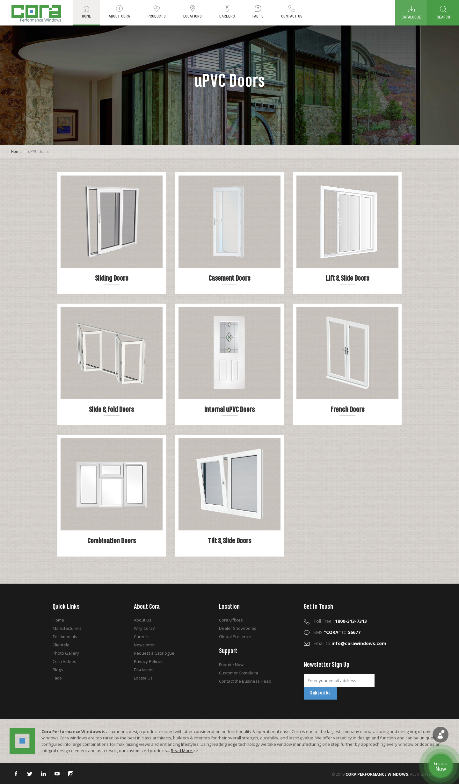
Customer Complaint (238, 673)
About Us (142, 620)
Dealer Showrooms (237, 628)
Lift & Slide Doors (347, 278)
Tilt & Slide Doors (229, 541)
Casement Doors (229, 278)
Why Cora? (144, 628)
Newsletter (144, 645)
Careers (141, 636)
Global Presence (235, 636)
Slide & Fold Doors (111, 410)
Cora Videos (64, 661)
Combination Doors (111, 541)
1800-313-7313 (351, 621)
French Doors (347, 410)
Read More (182, 750)
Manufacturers (67, 628)
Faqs (57, 678)
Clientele (61, 645)
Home (16, 151)
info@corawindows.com (359, 643)
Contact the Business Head (245, 681)
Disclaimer (144, 670)
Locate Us (143, 678)
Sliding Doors (111, 278)
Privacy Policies (149, 661)
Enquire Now (231, 664)
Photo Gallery (66, 653)
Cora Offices (231, 620)
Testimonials (65, 636)
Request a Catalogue (154, 653)
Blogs (58, 670)
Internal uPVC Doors (229, 410)
